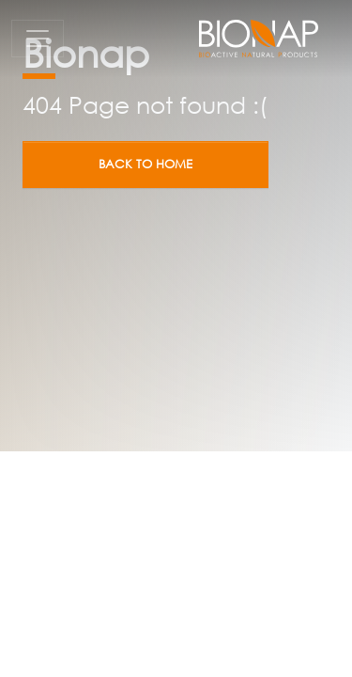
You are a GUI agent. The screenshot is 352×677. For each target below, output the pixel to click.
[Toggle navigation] (37, 38)
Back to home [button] (145, 164)
